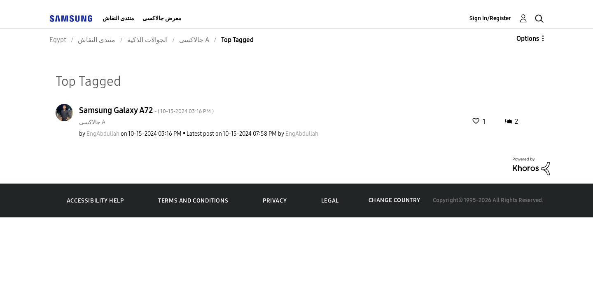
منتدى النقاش (118, 18)
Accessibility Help (95, 200)
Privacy (275, 200)
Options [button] (527, 38)
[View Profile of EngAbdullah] (102, 133)
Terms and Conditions (193, 200)
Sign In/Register (490, 18)
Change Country (394, 200)
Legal (330, 200)
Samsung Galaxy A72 (146, 110)
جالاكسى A (92, 122)
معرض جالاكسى (162, 18)
